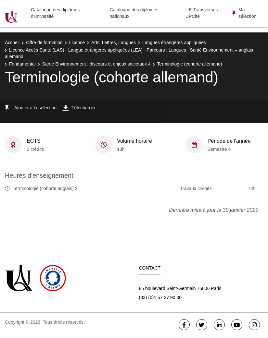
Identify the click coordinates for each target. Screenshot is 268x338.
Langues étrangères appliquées (174, 42)
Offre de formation (44, 42)
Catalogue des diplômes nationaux (134, 13)
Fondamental (22, 63)
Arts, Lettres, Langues (113, 42)
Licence (77, 42)
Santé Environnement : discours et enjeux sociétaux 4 (96, 63)
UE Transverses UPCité (201, 13)
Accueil (12, 42)
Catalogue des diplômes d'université (55, 13)
